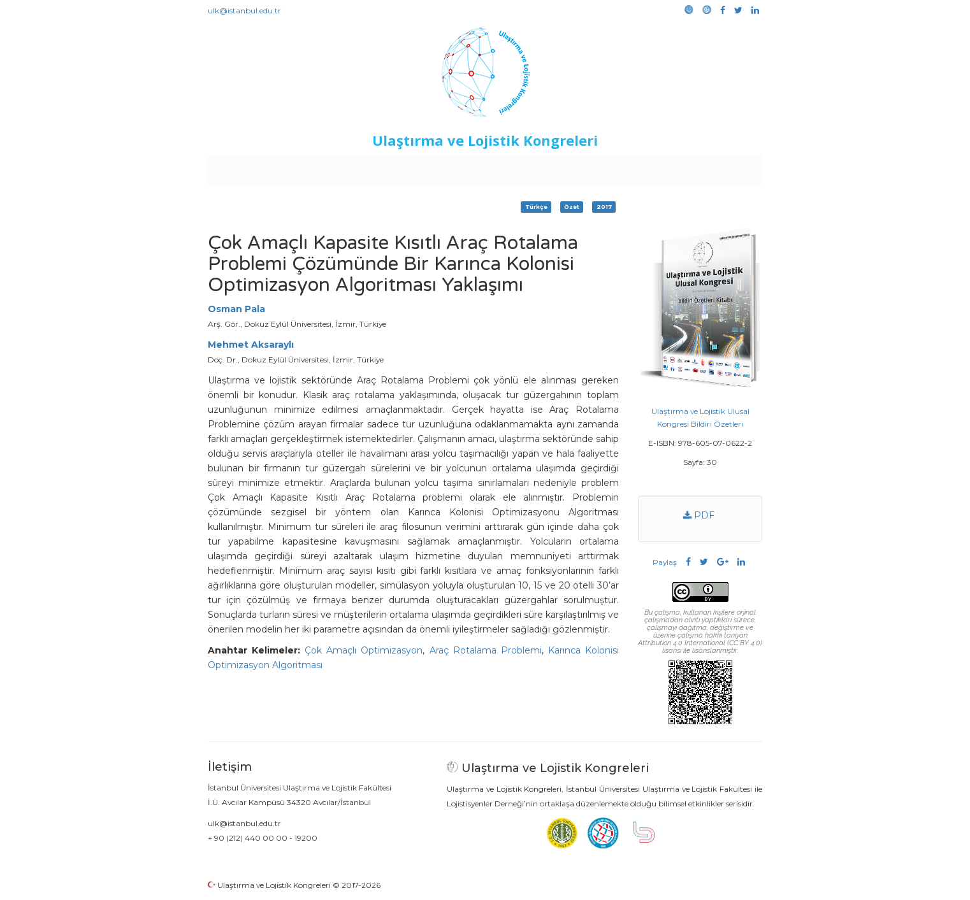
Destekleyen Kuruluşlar (384, 167)
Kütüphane (631, 167)
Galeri (677, 167)
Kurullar (307, 167)
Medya (714, 167)
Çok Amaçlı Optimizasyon (364, 650)
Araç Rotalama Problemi (486, 650)
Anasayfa (262, 167)
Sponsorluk (572, 167)
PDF (698, 515)
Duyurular (517, 167)
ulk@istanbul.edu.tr (244, 10)
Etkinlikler (465, 167)
